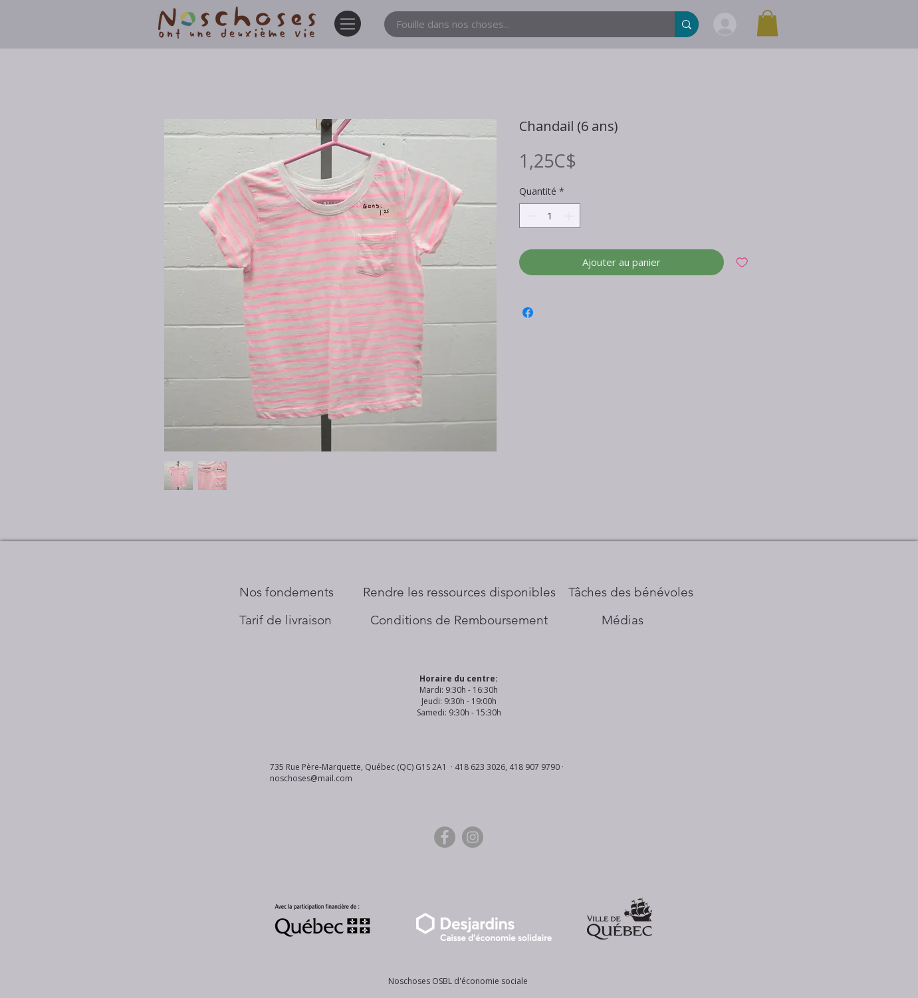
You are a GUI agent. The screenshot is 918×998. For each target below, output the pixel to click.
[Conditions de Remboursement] (459, 620)
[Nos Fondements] (286, 592)
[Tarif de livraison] (285, 620)
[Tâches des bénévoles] (630, 592)
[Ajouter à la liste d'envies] (742, 262)
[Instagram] (472, 837)
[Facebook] (444, 837)
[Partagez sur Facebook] (528, 312)
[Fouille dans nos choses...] (521, 24)
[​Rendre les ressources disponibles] (459, 592)
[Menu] (347, 24)
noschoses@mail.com (311, 778)
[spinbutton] (550, 215)
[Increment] (570, 215)
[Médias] (622, 620)
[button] (767, 23)
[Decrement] (529, 215)
